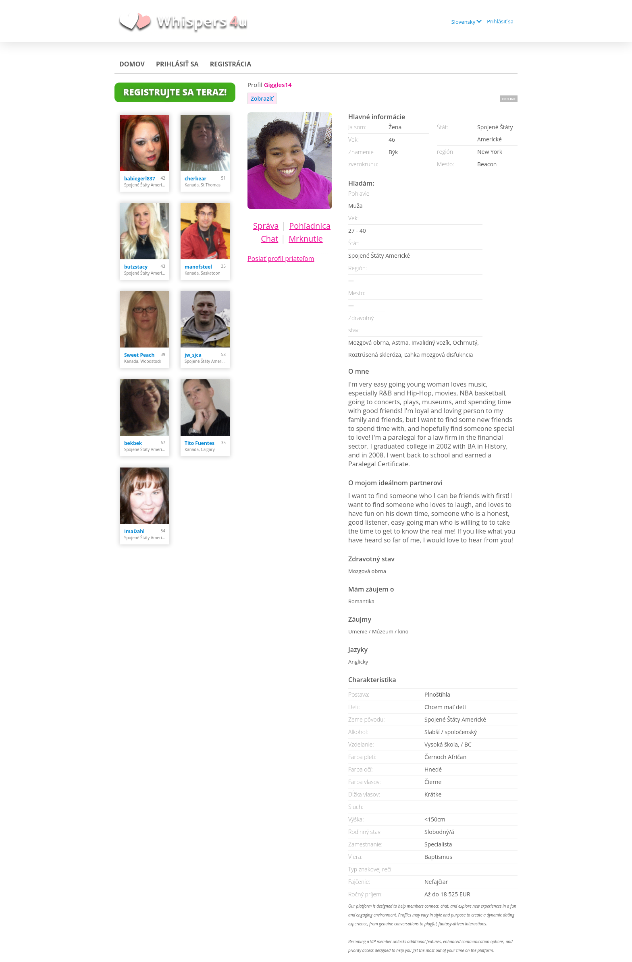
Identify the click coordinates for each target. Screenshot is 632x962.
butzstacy (136, 266)
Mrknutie (306, 238)
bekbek (133, 443)
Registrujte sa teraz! (175, 92)
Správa (266, 225)
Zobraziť (262, 98)
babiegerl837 (139, 178)
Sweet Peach (139, 355)
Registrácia (231, 64)
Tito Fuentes (199, 443)
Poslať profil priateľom (280, 258)
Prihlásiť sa (500, 21)
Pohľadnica (310, 225)
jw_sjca (193, 355)
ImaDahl (134, 531)
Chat (269, 238)
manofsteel (198, 266)
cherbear (195, 178)
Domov (132, 64)
